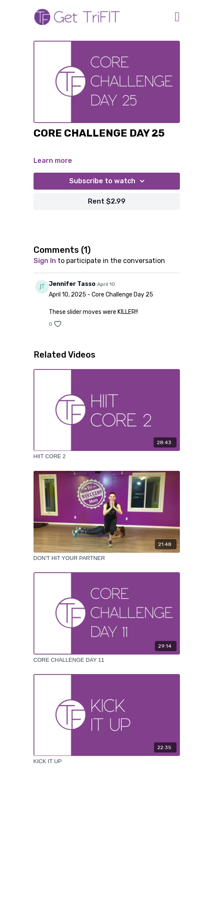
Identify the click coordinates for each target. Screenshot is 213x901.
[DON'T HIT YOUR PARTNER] (107, 558)
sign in (45, 261)
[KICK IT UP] (107, 761)
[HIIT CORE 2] (107, 456)
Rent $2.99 (107, 201)
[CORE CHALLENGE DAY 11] (107, 660)
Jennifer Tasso (72, 284)
